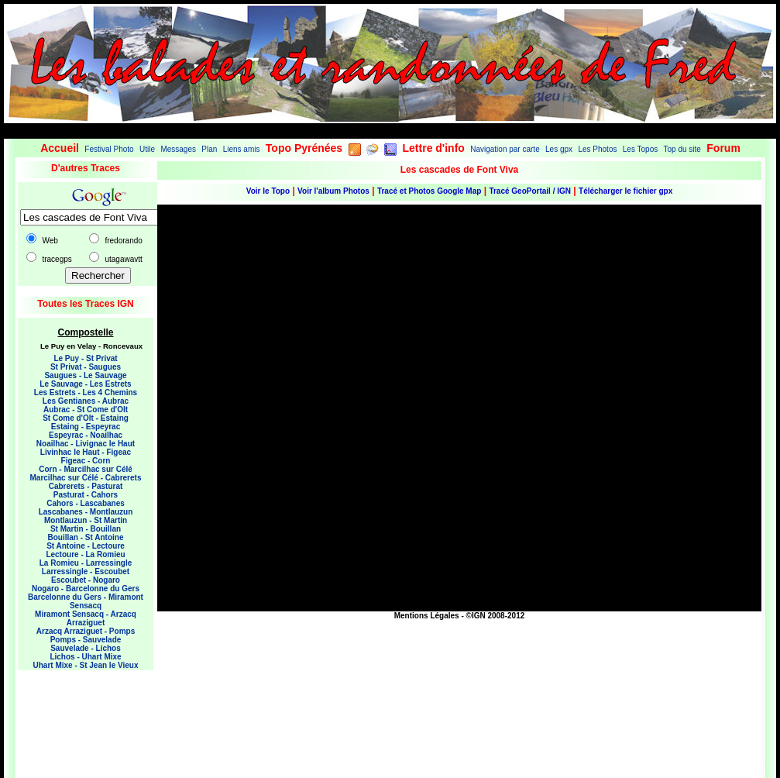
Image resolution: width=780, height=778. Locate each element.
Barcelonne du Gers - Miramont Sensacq (85, 601)
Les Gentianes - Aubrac (86, 401)
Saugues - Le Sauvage (85, 375)
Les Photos (597, 149)
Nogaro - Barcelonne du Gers (85, 588)
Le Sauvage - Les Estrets (85, 384)
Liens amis (241, 149)
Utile (147, 149)
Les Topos (640, 149)
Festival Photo (108, 149)
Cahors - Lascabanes (85, 503)
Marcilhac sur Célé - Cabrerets (86, 477)
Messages (178, 149)
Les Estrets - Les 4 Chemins (85, 392)
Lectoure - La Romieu (85, 554)
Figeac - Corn (86, 460)
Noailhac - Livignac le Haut (85, 443)
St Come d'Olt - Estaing (86, 418)
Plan (209, 149)
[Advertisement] (80, 713)
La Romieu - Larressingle (86, 563)
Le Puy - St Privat (85, 358)
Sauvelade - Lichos (85, 648)
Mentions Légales (426, 615)
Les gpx (558, 149)
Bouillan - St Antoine (86, 537)
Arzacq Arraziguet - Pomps (85, 631)
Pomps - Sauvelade (86, 639)
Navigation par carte (505, 149)
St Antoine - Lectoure (85, 546)
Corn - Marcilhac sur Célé (85, 469)
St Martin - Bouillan (85, 529)
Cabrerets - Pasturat (86, 486)
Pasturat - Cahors (85, 495)
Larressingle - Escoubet (85, 571)
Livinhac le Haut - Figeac (85, 452)
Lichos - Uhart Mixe (85, 656)
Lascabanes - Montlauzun (86, 512)
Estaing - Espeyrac (85, 426)
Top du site (682, 149)
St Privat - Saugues (85, 367)
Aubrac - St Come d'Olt (85, 409)
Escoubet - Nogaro (85, 580)
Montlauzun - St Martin (85, 520)
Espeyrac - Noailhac (85, 435)
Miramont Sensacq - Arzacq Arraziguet (85, 618)
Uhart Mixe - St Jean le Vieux (86, 665)
